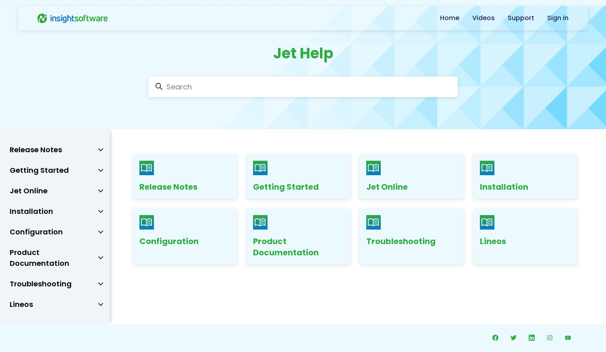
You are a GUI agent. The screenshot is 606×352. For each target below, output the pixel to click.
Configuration (169, 241)
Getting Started (286, 187)
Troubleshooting (401, 241)
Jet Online (387, 187)
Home (449, 18)
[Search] (303, 87)
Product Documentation (286, 247)
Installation (504, 187)
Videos (483, 18)
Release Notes (168, 187)
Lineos (493, 241)
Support (521, 18)
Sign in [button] (558, 18)
